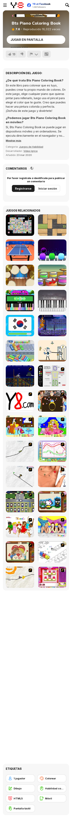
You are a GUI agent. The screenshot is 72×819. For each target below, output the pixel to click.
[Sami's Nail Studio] (52, 577)
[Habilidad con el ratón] (51, 788)
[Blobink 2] (52, 552)
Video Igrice (30, 150)
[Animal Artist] (52, 451)
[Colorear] (51, 778)
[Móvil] (51, 798)
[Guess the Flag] (20, 325)
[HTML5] (20, 798)
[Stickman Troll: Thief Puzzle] (52, 350)
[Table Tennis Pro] (20, 250)
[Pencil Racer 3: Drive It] (20, 577)
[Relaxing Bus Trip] (20, 350)
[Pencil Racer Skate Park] (20, 476)
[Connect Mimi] (20, 225)
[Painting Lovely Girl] (20, 426)
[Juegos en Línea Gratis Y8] (17, 5)
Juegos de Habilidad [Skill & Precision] (31, 146)
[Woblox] (52, 225)
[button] (13, 140)
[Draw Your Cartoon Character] (52, 376)
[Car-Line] (20, 501)
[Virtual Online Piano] (52, 300)
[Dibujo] (20, 788)
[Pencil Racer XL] (20, 451)
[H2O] (52, 526)
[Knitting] (52, 501)
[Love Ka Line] (52, 476)
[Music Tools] (20, 275)
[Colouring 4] (52, 426)
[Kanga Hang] (52, 325)
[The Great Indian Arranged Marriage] (52, 401)
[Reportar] (34, 54)
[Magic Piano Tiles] (52, 250)
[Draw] (20, 401)
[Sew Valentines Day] (20, 552)
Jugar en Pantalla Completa (27, 41)
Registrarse (23, 188)
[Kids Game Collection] (52, 275)
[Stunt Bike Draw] (20, 376)
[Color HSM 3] (20, 526)
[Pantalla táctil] (20, 808)
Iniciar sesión (47, 188)
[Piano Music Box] (20, 300)
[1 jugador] (20, 778)
